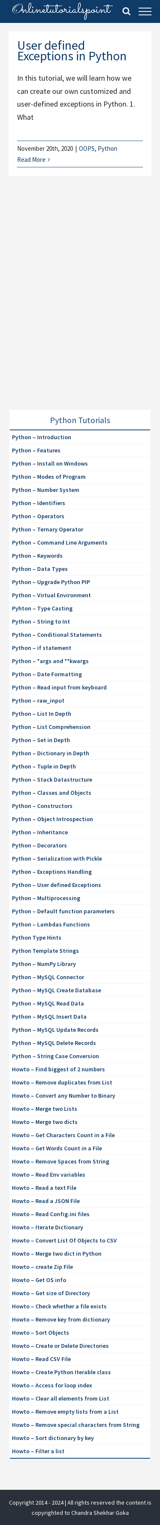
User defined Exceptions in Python (72, 50)
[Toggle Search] (126, 11)
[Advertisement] (80, 303)
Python (107, 148)
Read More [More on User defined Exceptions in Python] (31, 159)
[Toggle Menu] (145, 11)
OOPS (87, 148)
